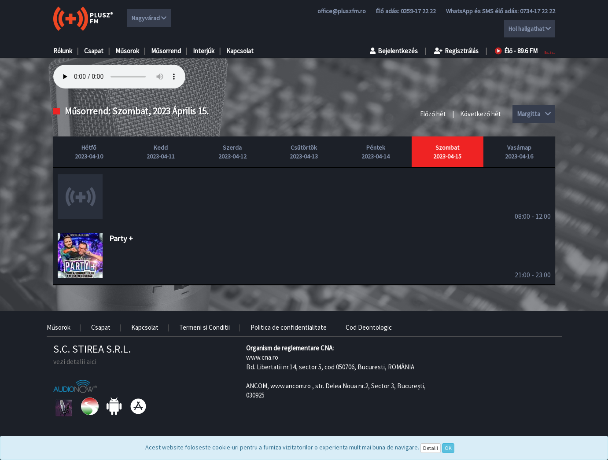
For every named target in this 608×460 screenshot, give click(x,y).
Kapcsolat (240, 51)
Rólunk (62, 51)
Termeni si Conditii (204, 327)
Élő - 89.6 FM (516, 51)
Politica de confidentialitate (289, 327)
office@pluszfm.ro (341, 11)
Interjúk (203, 51)
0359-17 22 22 (418, 11)
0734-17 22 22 (537, 11)
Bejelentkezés (394, 51)
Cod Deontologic (369, 327)
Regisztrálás (456, 51)
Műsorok (127, 51)
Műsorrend (166, 51)
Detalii (430, 448)
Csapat (93, 51)
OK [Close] (448, 448)
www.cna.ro (262, 357)
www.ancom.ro (290, 386)
